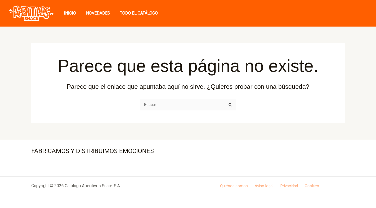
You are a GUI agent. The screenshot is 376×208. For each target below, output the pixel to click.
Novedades (96, 13)
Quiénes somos (235, 185)
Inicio (69, 13)
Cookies (310, 185)
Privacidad (288, 185)
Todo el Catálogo (135, 13)
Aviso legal (265, 185)
